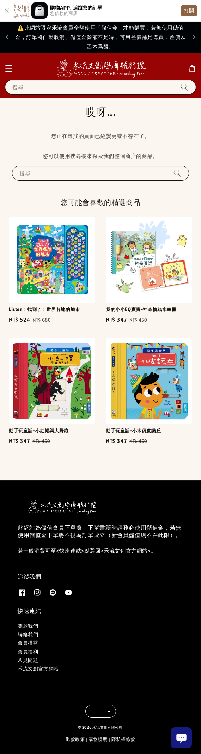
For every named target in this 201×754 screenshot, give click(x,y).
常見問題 (28, 660)
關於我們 (28, 626)
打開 (189, 10)
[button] (9, 68)
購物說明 (98, 739)
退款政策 (75, 739)
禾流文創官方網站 (38, 668)
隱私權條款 (123, 739)
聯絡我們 (28, 634)
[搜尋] (184, 87)
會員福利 (28, 652)
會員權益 (28, 643)
